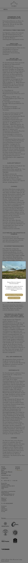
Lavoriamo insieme (14, 298)
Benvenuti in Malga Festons (14, 295)
